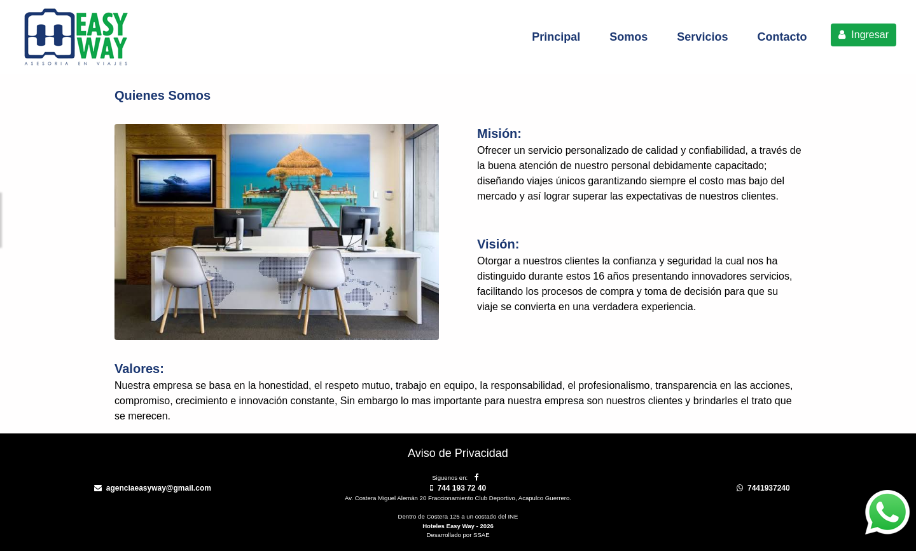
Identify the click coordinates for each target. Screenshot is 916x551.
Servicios (702, 37)
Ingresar (863, 34)
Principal (556, 37)
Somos (628, 37)
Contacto (782, 37)
